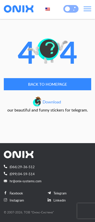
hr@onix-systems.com (23, 181)
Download (52, 102)
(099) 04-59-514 (19, 174)
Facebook (13, 193)
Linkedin (57, 200)
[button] (67, 8)
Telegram (57, 193)
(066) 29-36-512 (19, 167)
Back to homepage (47, 84)
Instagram (14, 200)
